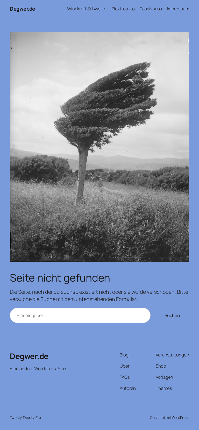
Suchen (172, 315)
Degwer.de (22, 8)
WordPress (180, 417)
